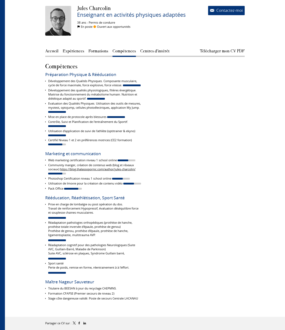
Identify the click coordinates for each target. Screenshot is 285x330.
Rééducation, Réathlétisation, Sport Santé (85, 197)
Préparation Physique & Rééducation (80, 74)
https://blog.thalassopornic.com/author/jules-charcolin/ (98, 169)
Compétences (61, 66)
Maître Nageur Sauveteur (69, 282)
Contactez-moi (229, 10)
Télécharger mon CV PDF (222, 51)
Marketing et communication (73, 153)
